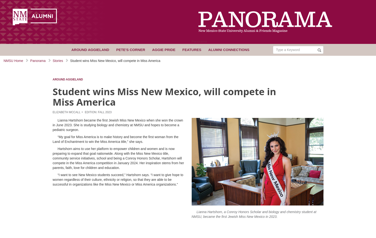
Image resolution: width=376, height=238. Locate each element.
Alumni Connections (228, 50)
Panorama (199, 41)
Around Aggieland (90, 50)
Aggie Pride (163, 50)
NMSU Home (13, 61)
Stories (58, 61)
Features (191, 50)
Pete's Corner (130, 50)
